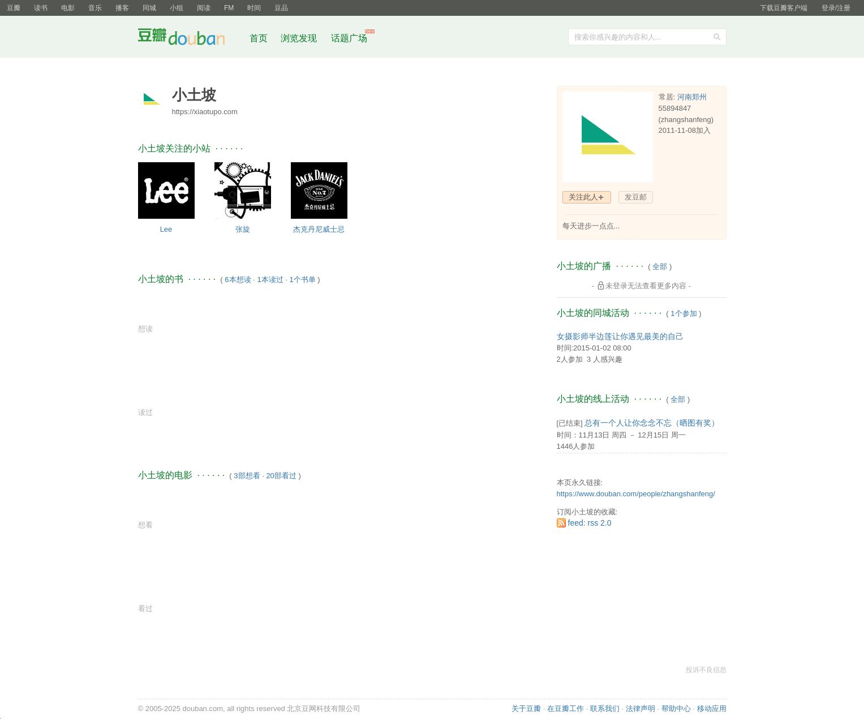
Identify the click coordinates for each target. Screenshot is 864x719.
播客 (122, 8)
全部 (659, 266)
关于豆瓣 (526, 708)
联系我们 (605, 708)
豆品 (281, 8)
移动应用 (712, 708)
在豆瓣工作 (565, 708)
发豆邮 (636, 197)
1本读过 (270, 279)
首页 (259, 38)
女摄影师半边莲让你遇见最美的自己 (620, 336)
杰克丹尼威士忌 (319, 229)
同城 (149, 8)
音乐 (95, 8)
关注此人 (583, 197)
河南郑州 (692, 97)
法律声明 (640, 708)
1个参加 (683, 313)
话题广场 (349, 38)
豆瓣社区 (190, 39)
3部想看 (247, 475)
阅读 (203, 8)
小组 (176, 8)
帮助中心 (676, 708)
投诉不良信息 (706, 670)
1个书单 (302, 279)
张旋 (242, 229)
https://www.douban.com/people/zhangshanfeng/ (636, 494)
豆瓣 (13, 8)
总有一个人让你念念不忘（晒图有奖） (651, 422)
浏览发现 (300, 38)
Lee (166, 229)
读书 (41, 8)
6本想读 (238, 279)
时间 (254, 8)
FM (229, 8)
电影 (68, 8)
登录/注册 (836, 8)
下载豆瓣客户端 (783, 8)
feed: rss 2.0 (590, 522)
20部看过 (281, 475)
